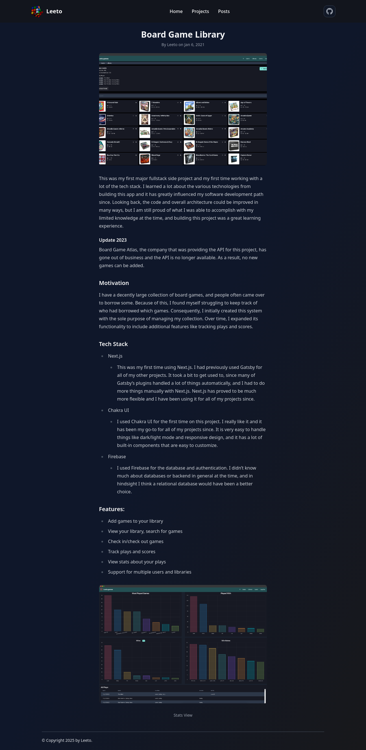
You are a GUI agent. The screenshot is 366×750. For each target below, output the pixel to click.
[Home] (46, 11)
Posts (224, 11)
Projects (200, 11)
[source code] (330, 11)
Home (176, 11)
